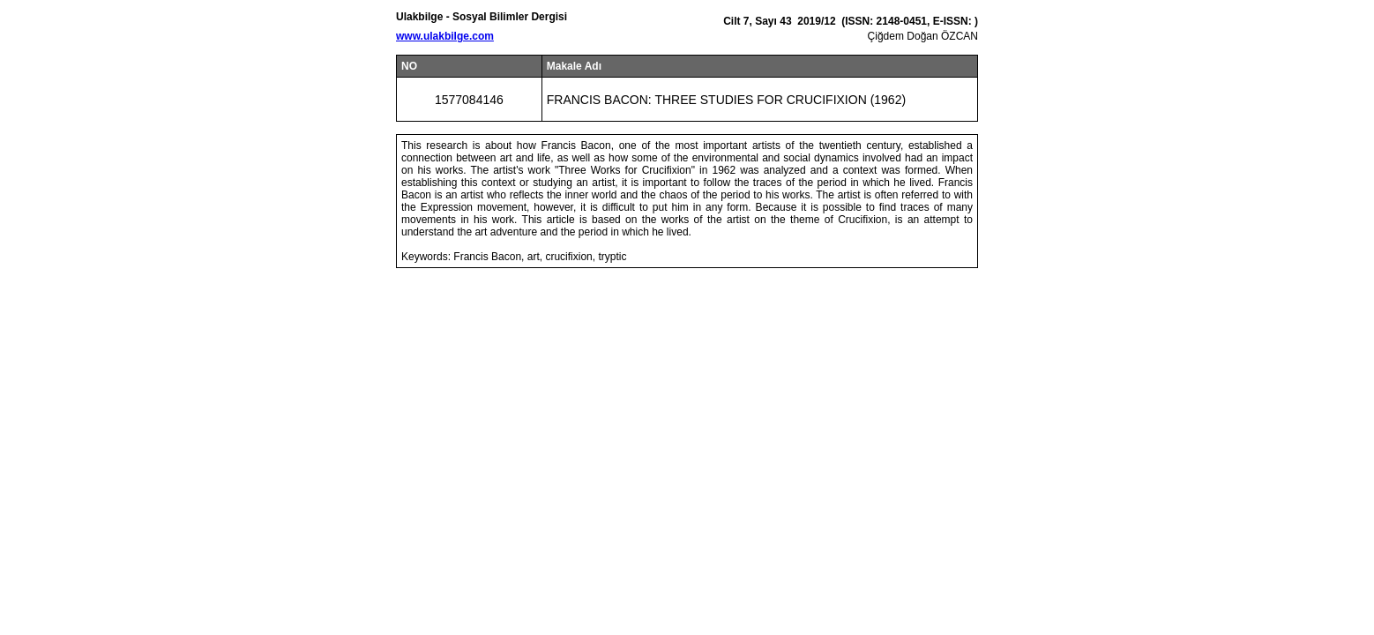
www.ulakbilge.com (445, 36)
